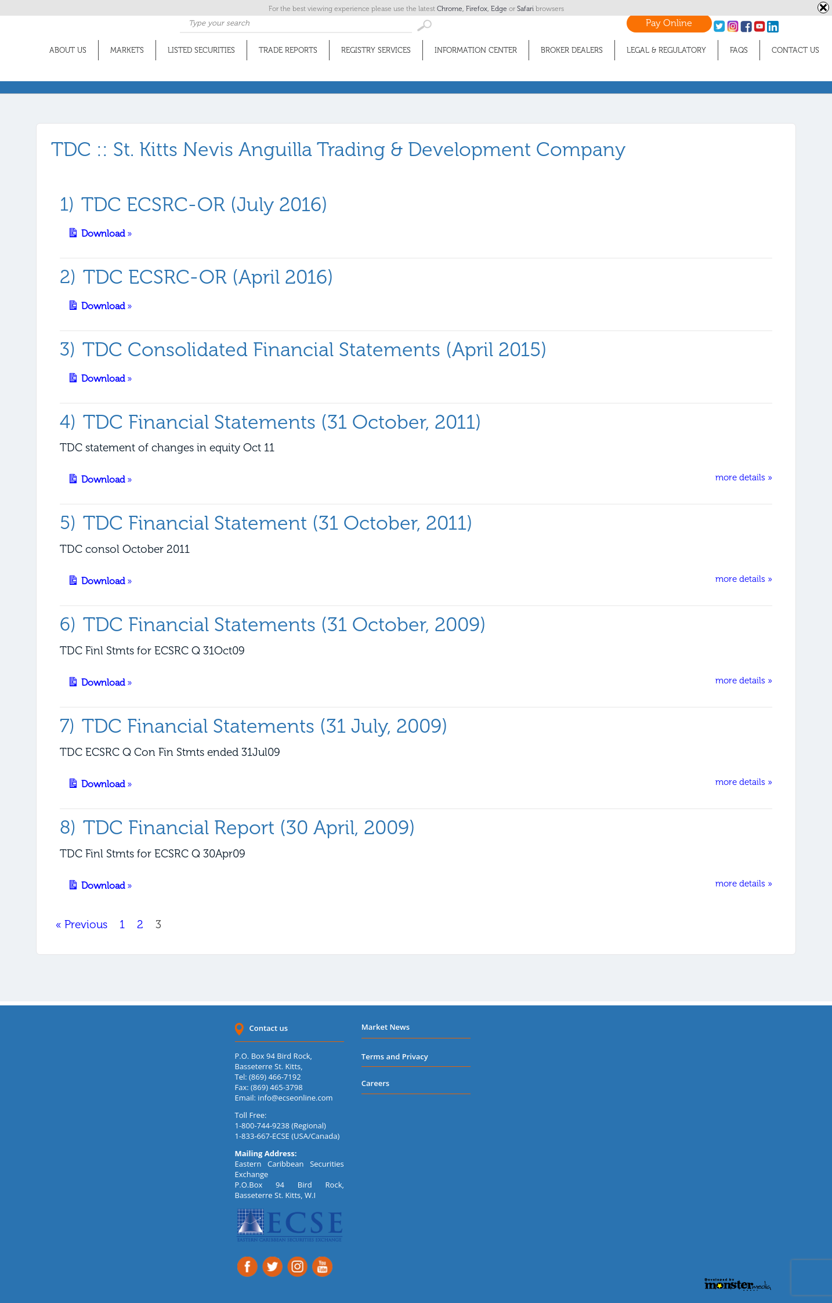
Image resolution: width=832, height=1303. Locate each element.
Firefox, (478, 9)
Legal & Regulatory (666, 50)
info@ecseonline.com (295, 1097)
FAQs (739, 50)
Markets (127, 50)
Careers (375, 1083)
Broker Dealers (572, 50)
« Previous (81, 924)
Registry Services (376, 50)
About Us (67, 50)
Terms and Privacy (394, 1056)
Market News (385, 1027)
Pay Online (669, 22)
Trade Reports (288, 50)
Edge (500, 9)
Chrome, (451, 9)
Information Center (476, 50)
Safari (526, 9)
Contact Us (795, 50)
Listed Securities (201, 50)
